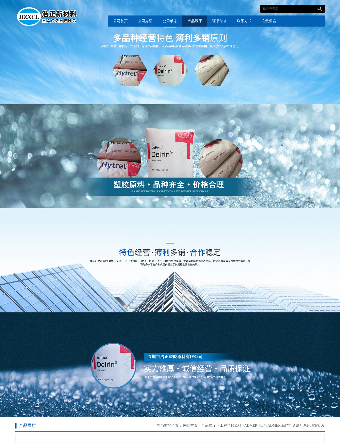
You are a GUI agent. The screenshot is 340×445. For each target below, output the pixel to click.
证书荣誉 (219, 21)
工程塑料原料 (230, 425)
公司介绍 (145, 21)
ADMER (250, 425)
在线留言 (269, 21)
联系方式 (244, 21)
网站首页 (190, 425)
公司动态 (170, 21)
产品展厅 (195, 21)
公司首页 (120, 21)
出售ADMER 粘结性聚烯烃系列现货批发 (292, 425)
